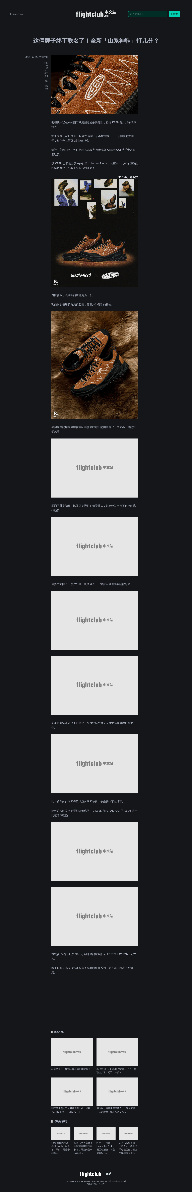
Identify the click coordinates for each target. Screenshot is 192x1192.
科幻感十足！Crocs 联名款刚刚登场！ (70, 1069)
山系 (46, 86)
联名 (46, 76)
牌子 (46, 71)
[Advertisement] (94, 997)
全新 (46, 81)
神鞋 (46, 89)
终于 (46, 73)
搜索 (174, 14)
